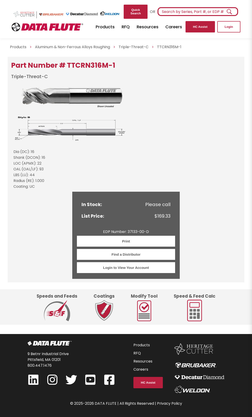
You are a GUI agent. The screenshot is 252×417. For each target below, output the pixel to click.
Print (126, 241)
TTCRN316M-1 (169, 47)
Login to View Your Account (126, 268)
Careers (173, 27)
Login (229, 27)
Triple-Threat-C (133, 47)
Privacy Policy (169, 403)
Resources (147, 27)
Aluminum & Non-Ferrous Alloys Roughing (72, 47)
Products (105, 27)
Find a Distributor (126, 254)
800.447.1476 (40, 365)
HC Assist (200, 27)
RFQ (126, 27)
